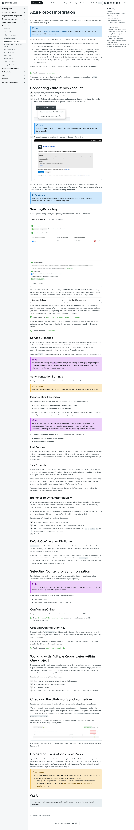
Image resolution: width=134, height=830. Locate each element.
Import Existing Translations (45, 396)
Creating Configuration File (47, 627)
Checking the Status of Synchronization (61, 699)
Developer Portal (50, 3)
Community (73, 3)
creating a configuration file (55, 648)
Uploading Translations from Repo (56, 754)
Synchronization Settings (46, 376)
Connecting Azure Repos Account (56, 88)
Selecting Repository (44, 209)
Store (59, 3)
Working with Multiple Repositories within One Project (62, 658)
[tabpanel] (66, 259)
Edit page (34, 815)
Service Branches (41, 337)
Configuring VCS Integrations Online (50, 618)
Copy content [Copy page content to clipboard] (44, 815)
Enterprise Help (37, 3)
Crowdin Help (25, 3)
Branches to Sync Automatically (51, 497)
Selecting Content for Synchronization (60, 571)
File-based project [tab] (38, 219)
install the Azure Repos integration (55, 31)
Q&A (34, 796)
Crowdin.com (84, 3)
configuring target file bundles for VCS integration (63, 317)
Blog (65, 3)
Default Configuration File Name (51, 541)
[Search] (96, 3)
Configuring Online (42, 609)
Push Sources (37, 447)
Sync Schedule (38, 465)
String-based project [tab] (56, 219)
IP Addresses (50, 331)
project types (50, 73)
